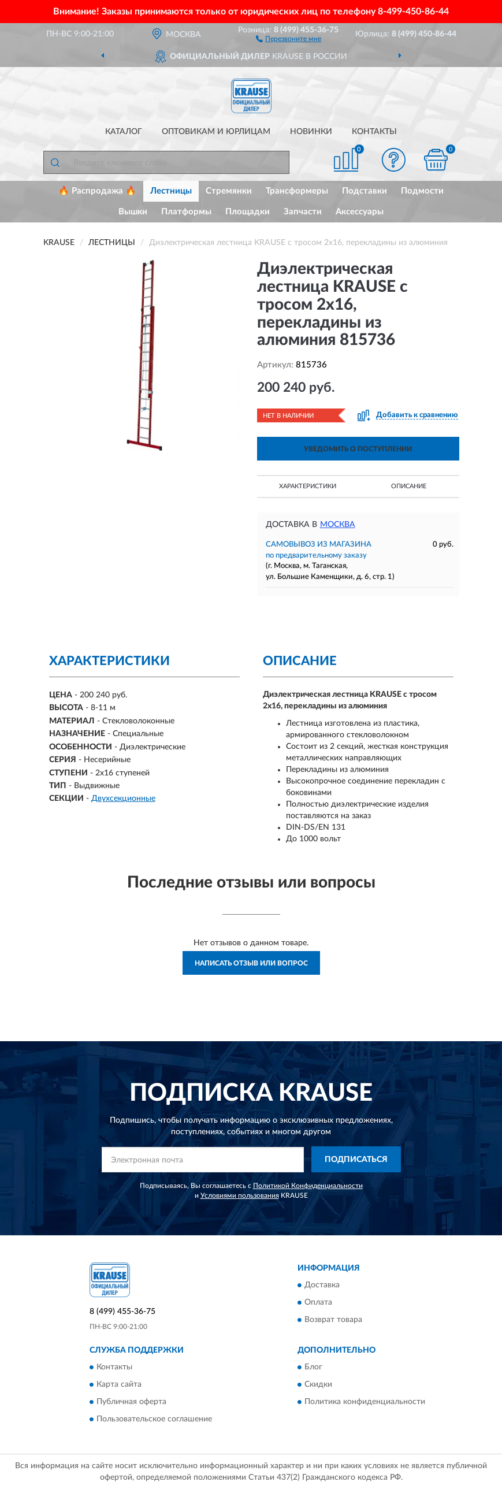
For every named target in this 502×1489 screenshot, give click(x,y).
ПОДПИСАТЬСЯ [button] (356, 1160)
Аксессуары (360, 211)
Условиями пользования (239, 1195)
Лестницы (171, 191)
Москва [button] (337, 525)
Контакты (374, 132)
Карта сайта (119, 1384)
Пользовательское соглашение (154, 1419)
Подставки (364, 191)
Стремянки (229, 191)
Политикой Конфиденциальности (308, 1185)
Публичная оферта (131, 1402)
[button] (288, 38)
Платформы (186, 211)
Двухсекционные (123, 798)
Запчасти (303, 211)
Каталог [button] (123, 132)
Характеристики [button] (307, 486)
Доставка (322, 1285)
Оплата (318, 1302)
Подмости (422, 191)
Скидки (318, 1384)
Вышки (132, 211)
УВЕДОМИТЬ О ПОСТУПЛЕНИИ (358, 448)
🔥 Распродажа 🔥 (97, 191)
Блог (313, 1367)
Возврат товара (333, 1320)
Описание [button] (408, 486)
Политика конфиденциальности (364, 1402)
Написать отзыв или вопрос (251, 963)
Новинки (311, 132)
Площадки (247, 211)
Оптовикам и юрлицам (216, 132)
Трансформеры (297, 191)
